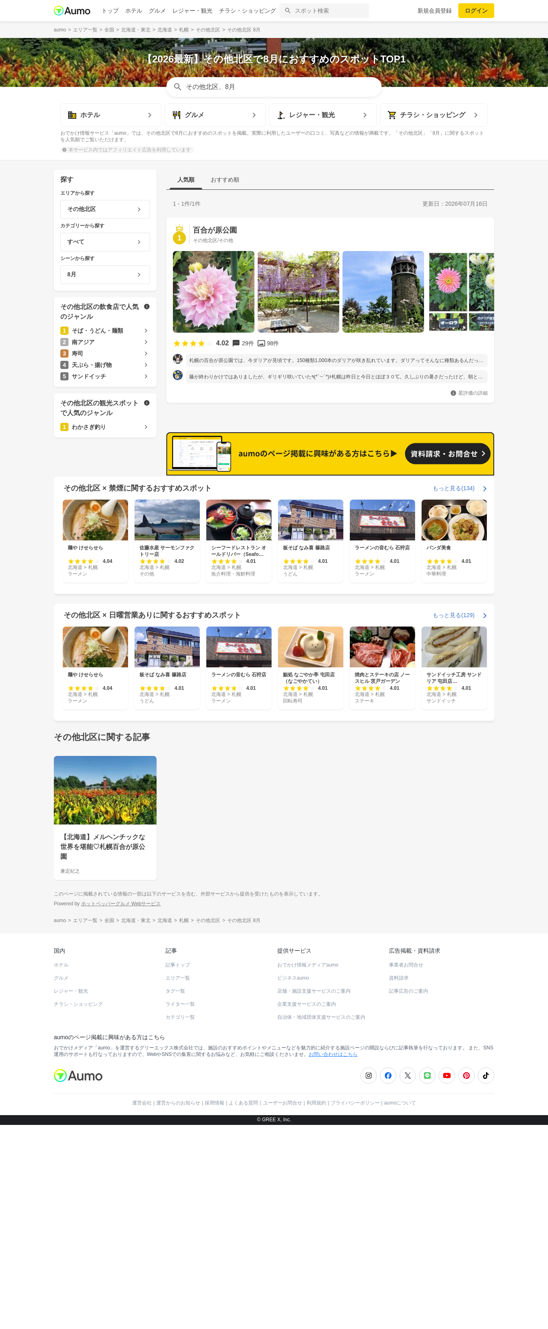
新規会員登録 (435, 10)
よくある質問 (243, 1307)
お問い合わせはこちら (333, 1258)
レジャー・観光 (192, 10)
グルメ (157, 10)
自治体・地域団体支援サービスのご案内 (321, 1221)
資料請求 (399, 1182)
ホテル (133, 10)
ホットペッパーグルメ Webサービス (121, 1108)
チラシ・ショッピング (247, 10)
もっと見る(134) (454, 692)
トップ (110, 10)
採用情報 (214, 1307)
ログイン (476, 10)
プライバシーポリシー (355, 1307)
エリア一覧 (178, 1182)
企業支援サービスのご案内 (306, 1208)
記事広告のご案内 (408, 1195)
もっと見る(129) (454, 819)
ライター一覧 (180, 1208)
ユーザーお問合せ (282, 1307)
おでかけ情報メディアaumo (307, 1169)
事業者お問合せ (406, 1169)
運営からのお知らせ (178, 1307)
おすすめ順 (225, 179)
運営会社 (142, 1307)
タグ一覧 (175, 1195)
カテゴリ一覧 (180, 1221)
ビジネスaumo (293, 1182)
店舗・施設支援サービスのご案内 (314, 1195)
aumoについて (400, 1307)
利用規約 (316, 1307)
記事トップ (178, 1169)
